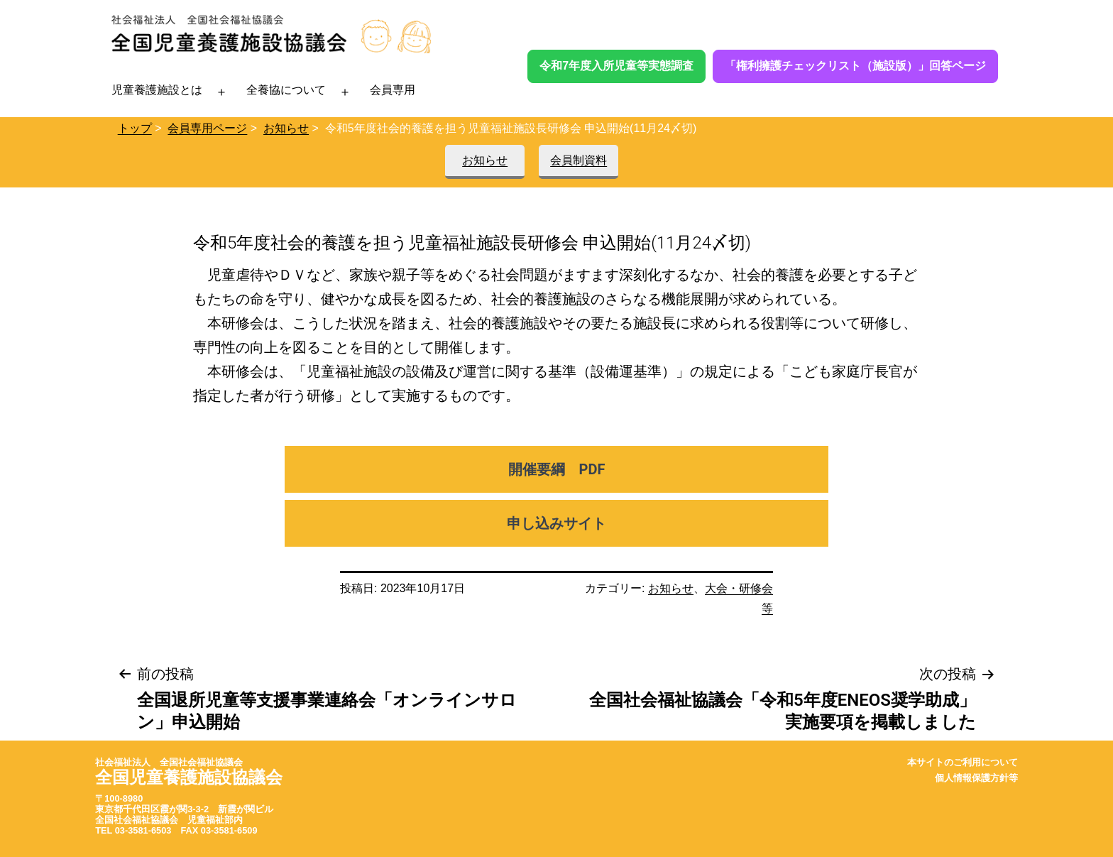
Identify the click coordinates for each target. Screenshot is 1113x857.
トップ (135, 128)
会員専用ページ (207, 128)
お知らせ (286, 128)
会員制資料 (578, 160)
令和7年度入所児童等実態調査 (616, 66)
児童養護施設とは (156, 90)
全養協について (286, 90)
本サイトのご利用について (962, 762)
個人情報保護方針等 (976, 778)
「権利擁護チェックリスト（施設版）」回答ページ (855, 66)
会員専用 (392, 90)
